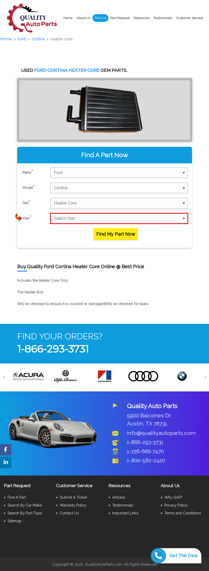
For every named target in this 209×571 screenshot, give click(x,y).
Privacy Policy (176, 505)
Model (29, 187)
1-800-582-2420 (146, 460)
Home (67, 18)
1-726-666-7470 (145, 451)
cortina (38, 39)
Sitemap (15, 521)
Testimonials (163, 18)
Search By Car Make (25, 505)
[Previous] (3, 377)
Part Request (120, 18)
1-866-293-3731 (53, 349)
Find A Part (17, 497)
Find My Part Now (115, 234)
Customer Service (189, 18)
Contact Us (69, 513)
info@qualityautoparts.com (161, 433)
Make (28, 172)
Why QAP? (173, 497)
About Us (83, 18)
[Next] (205, 377)
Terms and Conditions (182, 513)
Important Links (125, 513)
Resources (141, 18)
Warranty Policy (73, 505)
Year (27, 218)
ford (22, 39)
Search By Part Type (25, 513)
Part (27, 203)
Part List (100, 18)
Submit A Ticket (73, 497)
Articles (118, 497)
